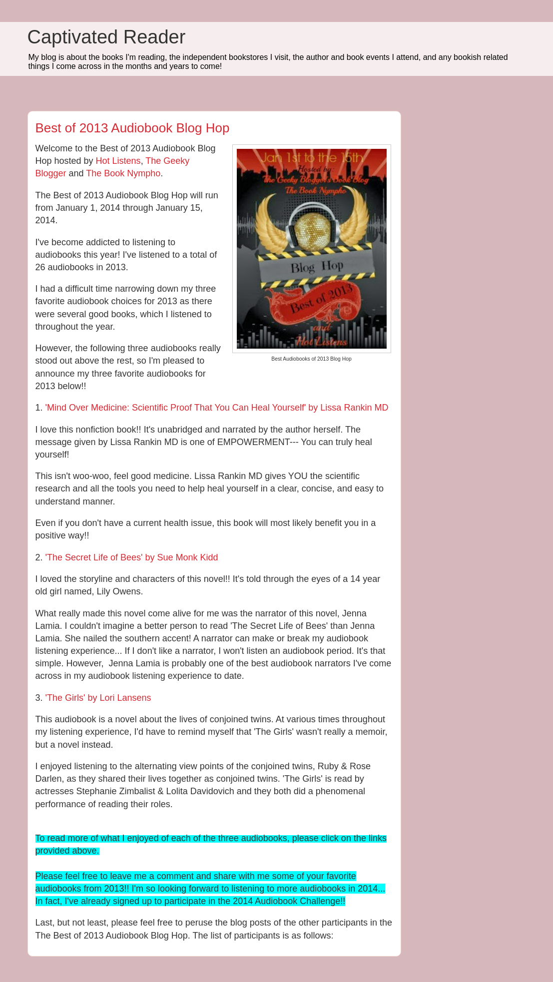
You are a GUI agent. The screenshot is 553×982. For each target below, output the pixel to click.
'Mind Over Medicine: (88, 408)
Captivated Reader (106, 36)
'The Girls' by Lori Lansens (98, 698)
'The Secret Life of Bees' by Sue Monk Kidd (131, 557)
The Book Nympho (123, 173)
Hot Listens (118, 161)
